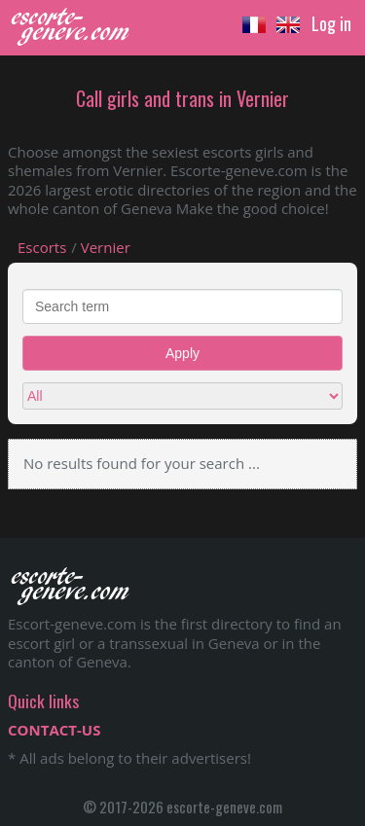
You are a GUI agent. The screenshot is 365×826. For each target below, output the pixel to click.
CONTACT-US (54, 729)
